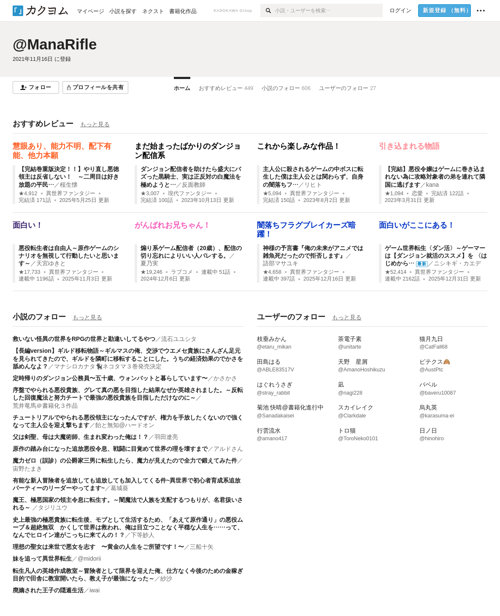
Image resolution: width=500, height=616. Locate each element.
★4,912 (28, 193)
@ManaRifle (55, 44)
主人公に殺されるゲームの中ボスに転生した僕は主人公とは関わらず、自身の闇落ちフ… (313, 177)
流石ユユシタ (179, 338)
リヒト (313, 184)
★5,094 (272, 193)
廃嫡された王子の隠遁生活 (48, 590)
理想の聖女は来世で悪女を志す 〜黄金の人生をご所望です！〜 (98, 546)
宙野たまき (27, 468)
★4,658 (272, 272)
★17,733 (30, 272)
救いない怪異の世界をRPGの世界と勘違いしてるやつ (84, 338)
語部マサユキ (280, 263)
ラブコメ (182, 272)
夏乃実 (149, 263)
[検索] (267, 10)
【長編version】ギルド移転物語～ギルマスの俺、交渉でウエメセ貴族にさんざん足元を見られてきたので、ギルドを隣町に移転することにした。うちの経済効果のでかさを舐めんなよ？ (128, 358)
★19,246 (151, 272)
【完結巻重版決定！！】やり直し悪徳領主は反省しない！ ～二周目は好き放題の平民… (69, 177)
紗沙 (166, 578)
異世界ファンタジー (70, 193)
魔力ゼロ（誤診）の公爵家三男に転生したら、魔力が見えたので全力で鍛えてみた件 (125, 460)
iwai (94, 590)
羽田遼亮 (166, 436)
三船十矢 (202, 546)
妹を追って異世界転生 (42, 558)
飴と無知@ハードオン (124, 425)
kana (432, 184)
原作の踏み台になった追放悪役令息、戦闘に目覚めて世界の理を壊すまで (110, 448)
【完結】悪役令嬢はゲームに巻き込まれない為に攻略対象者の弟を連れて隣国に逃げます (435, 177)
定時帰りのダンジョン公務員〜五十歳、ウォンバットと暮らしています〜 (110, 378)
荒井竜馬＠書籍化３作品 (45, 405)
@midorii (89, 558)
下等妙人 (142, 535)
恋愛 (417, 193)
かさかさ (225, 378)
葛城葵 (119, 488)
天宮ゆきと (51, 263)
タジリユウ (53, 507)
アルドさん (228, 448)
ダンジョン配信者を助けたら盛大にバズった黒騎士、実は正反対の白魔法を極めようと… (191, 177)
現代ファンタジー (190, 193)
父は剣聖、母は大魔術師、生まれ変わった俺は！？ (81, 436)
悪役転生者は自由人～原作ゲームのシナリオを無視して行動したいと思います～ (69, 256)
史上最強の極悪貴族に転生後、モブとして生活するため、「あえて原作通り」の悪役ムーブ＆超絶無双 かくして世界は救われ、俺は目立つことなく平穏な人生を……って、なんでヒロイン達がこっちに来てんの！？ (128, 527)
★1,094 (394, 193)
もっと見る (95, 124)
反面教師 (193, 184)
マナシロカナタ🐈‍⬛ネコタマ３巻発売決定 (108, 366)
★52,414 (396, 272)
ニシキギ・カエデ (457, 263)
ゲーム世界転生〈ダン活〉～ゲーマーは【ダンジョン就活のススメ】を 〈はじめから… (436, 256)
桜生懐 (69, 184)
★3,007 (150, 193)
